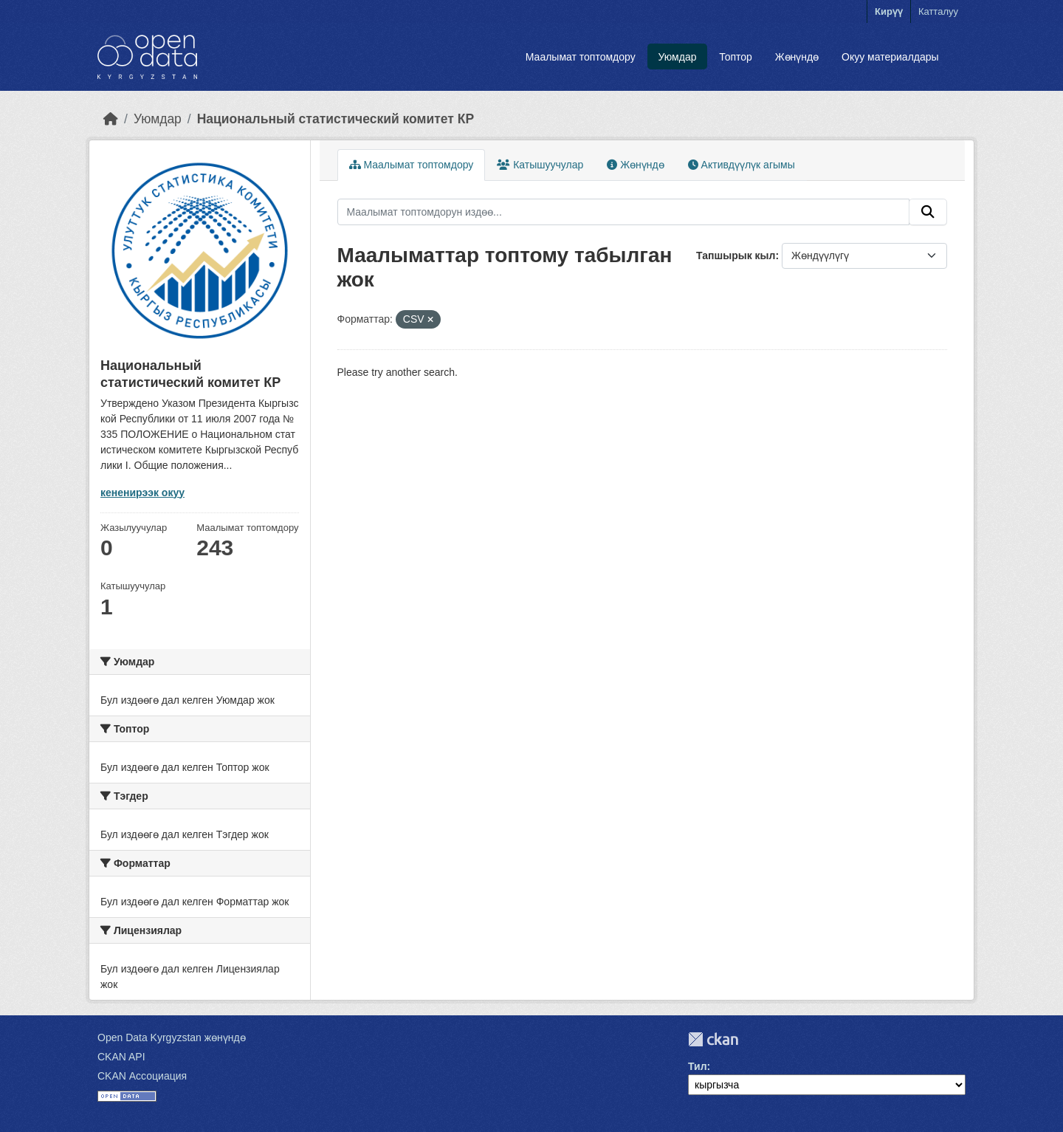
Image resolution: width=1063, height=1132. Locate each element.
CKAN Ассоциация (142, 1076)
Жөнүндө (797, 57)
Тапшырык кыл (735, 255)
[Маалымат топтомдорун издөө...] (623, 212)
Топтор (735, 57)
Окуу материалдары (890, 57)
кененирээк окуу (142, 492)
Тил (697, 1066)
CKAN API (121, 1057)
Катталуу (938, 11)
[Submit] (928, 212)
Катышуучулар (540, 165)
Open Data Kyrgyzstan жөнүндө (171, 1037)
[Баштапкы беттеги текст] (110, 119)
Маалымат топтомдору (581, 57)
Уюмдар (677, 57)
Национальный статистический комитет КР (335, 119)
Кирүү (889, 11)
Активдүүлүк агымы (741, 165)
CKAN (713, 1039)
